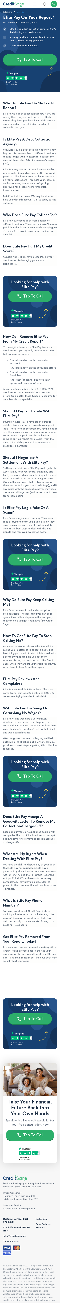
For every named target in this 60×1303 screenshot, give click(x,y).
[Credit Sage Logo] (13, 4)
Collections (41, 1219)
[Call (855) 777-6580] (54, 4)
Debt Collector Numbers (43, 1226)
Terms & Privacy (11, 1241)
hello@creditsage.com (14, 1236)
